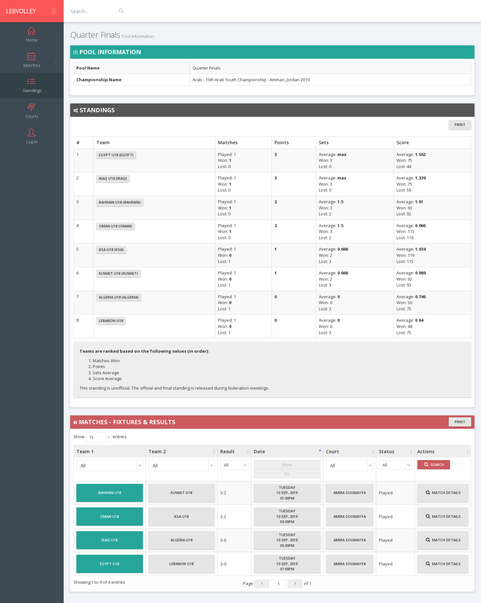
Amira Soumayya (350, 495)
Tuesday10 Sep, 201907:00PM (287, 563)
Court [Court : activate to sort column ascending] (332, 451)
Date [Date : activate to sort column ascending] (259, 451)
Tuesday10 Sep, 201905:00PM (287, 540)
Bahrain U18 (109, 495)
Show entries (100, 437)
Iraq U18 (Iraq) (113, 178)
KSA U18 (181, 519)
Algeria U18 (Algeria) (119, 297)
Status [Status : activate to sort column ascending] (386, 451)
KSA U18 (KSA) (111, 249)
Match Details (443, 495)
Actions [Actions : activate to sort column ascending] (425, 451)
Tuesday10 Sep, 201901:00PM (287, 493)
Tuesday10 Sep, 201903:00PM (287, 516)
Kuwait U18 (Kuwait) (118, 273)
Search (434, 464)
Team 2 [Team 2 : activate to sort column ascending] (157, 451)
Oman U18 (109, 519)
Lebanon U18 (111, 320)
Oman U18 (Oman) (115, 226)
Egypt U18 (109, 566)
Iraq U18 (109, 542)
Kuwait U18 (181, 495)
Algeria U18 (182, 542)
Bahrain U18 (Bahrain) (120, 202)
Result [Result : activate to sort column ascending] (227, 451)
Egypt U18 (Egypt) (116, 154)
